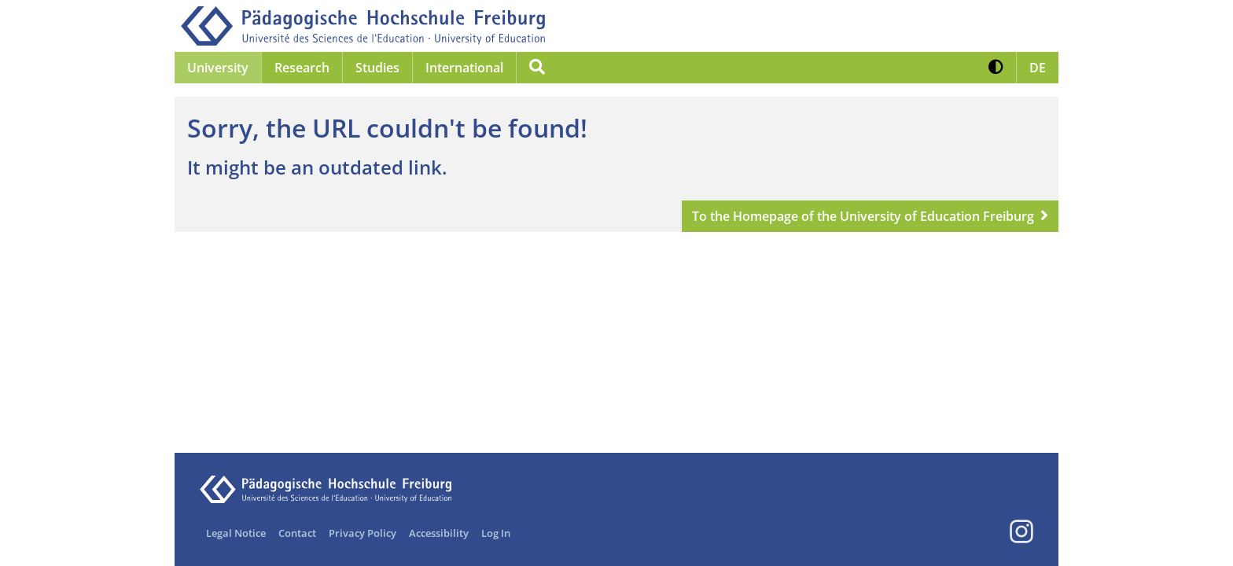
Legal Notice (236, 533)
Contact (297, 533)
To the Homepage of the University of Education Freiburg (863, 216)
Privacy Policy (362, 533)
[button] (996, 67)
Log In (495, 533)
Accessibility (439, 533)
